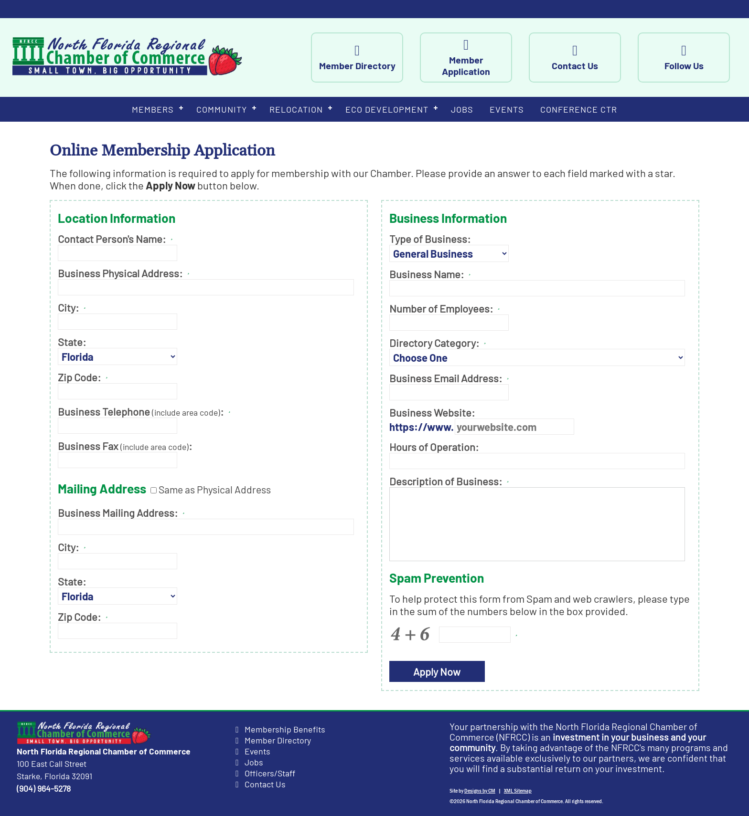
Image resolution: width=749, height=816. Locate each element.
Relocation (296, 109)
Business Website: (432, 412)
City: (68, 307)
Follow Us (692, 57)
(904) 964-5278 (44, 788)
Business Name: (426, 274)
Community (221, 109)
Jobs (462, 109)
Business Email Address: (445, 378)
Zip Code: (79, 377)
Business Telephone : (141, 411)
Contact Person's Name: (112, 238)
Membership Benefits (285, 729)
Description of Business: (450, 481)
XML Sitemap (518, 791)
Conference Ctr (578, 109)
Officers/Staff (270, 773)
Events (507, 109)
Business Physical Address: (120, 273)
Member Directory (366, 57)
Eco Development (386, 109)
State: (72, 341)
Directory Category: (434, 342)
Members (153, 109)
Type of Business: (430, 238)
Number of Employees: (441, 308)
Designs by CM (479, 791)
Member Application (475, 57)
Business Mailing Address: (118, 512)
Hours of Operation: (434, 446)
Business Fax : (125, 445)
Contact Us (584, 57)
